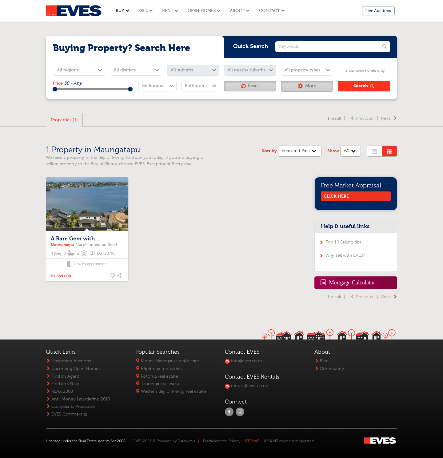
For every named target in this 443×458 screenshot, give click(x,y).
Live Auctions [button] (378, 10)
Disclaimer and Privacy (221, 441)
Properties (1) (64, 120)
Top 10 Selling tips (343, 242)
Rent (170, 10)
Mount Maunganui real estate (167, 361)
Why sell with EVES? (345, 255)
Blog (321, 361)
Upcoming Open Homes (73, 368)
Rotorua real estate (156, 376)
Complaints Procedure (71, 406)
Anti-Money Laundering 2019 (78, 399)
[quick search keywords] (332, 46)
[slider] (55, 89)
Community (329, 368)
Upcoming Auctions (68, 361)
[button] (307, 86)
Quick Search (250, 46)
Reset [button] (250, 85)
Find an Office (62, 383)
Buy (122, 10)
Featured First (300, 151)
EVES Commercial (66, 414)
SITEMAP (251, 441)
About (239, 10)
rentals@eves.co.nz (246, 385)
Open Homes (204, 10)
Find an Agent (62, 376)
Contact (272, 10)
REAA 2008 (59, 391)
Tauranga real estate (158, 383)
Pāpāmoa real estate (158, 368)
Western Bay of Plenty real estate (170, 391)
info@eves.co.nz (244, 361)
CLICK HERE (336, 196)
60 (350, 151)
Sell (145, 10)
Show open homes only (365, 70)
